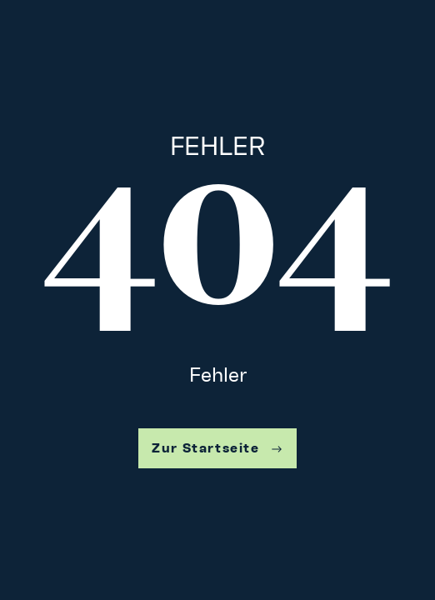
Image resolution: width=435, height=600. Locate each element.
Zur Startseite (217, 448)
